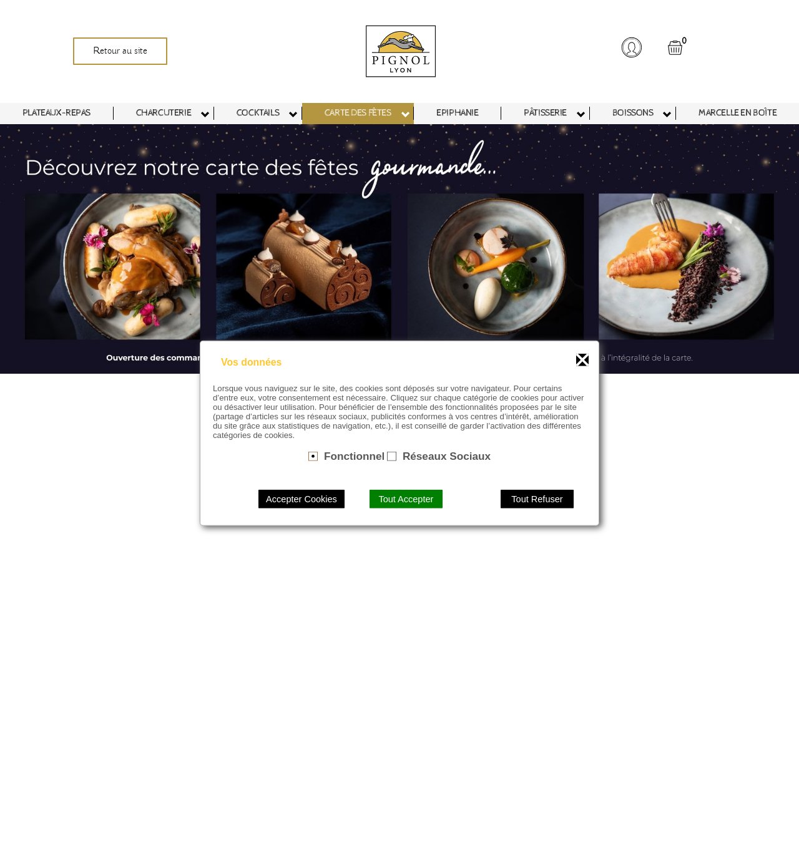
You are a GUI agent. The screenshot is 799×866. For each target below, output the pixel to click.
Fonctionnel (354, 456)
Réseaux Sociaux (447, 456)
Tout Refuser (536, 499)
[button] (631, 47)
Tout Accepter (405, 499)
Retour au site (120, 51)
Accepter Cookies (301, 499)
